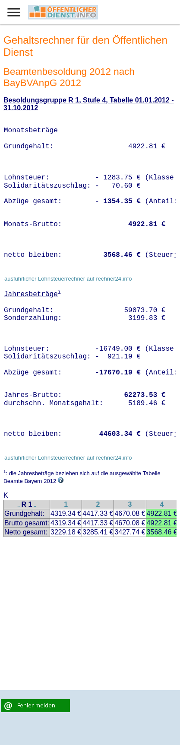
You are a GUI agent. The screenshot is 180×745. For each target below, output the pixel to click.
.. (18, 505)
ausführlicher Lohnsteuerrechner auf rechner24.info (68, 278)
